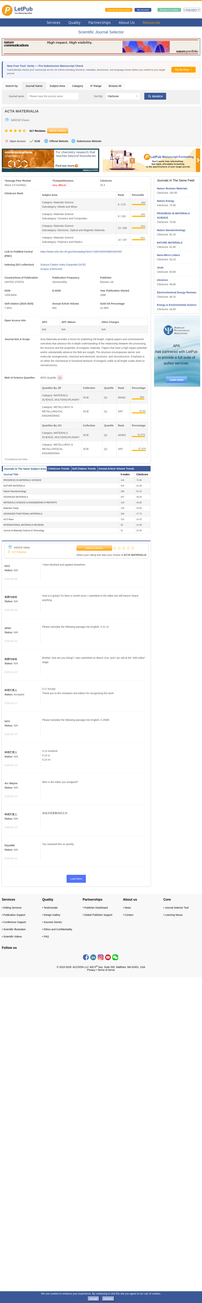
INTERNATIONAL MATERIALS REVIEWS (23, 525)
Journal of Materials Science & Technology (23, 530)
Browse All (115, 85)
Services (53, 22)
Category (77, 85)
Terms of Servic (106, 969)
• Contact (128, 914)
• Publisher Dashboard (95, 907)
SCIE (37, 141)
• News (127, 907)
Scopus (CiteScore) (51, 269)
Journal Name (34, 85)
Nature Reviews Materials (172, 188)
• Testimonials (50, 907)
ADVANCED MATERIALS (15, 497)
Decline (108, 1298)
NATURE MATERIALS (14, 486)
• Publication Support (13, 914)
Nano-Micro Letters (168, 255)
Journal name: (17, 96)
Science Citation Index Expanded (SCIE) (63, 264)
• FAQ (45, 936)
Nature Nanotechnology (14, 491)
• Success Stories (52, 922)
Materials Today (11, 508)
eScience (162, 280)
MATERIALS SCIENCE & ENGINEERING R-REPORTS (30, 502)
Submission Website (89, 141)
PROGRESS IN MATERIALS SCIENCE (22, 480)
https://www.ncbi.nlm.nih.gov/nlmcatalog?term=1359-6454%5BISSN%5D (81, 251)
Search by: (11, 85)
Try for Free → (183, 69)
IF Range (96, 85)
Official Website (58, 141)
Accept (93, 1298)
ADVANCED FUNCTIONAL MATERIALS (22, 513)
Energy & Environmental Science (176, 304)
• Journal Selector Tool (175, 907)
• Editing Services (11, 907)
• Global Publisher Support (97, 914)
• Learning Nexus (173, 914)
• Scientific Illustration (14, 929)
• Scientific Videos (12, 936)
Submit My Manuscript (119, 10)
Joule (160, 267)
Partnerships (99, 22)
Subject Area (57, 85)
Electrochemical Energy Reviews (176, 292)
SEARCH (155, 96)
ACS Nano (8, 519)
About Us (127, 22)
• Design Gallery (51, 914)
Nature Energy (165, 200)
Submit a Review (94, 548)
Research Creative (169, 10)
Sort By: (98, 96)
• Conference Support (14, 922)
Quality (74, 22)
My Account (143, 10)
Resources (151, 22)
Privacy (91, 969)
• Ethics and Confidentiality (57, 929)
